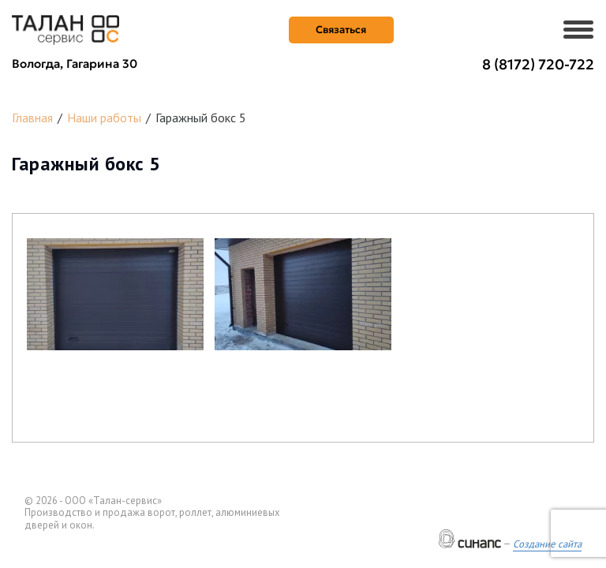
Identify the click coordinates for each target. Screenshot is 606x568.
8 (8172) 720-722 (538, 64)
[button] (115, 294)
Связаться (341, 29)
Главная (32, 117)
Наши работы (104, 117)
